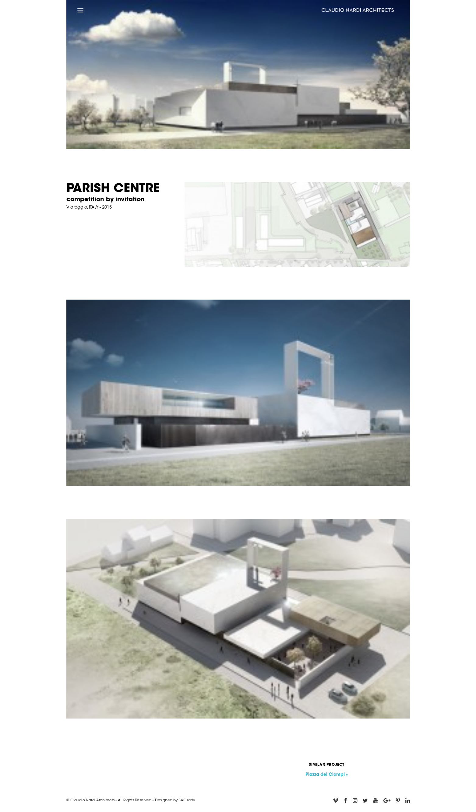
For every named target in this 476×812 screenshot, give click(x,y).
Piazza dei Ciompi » (326, 775)
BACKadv (186, 800)
